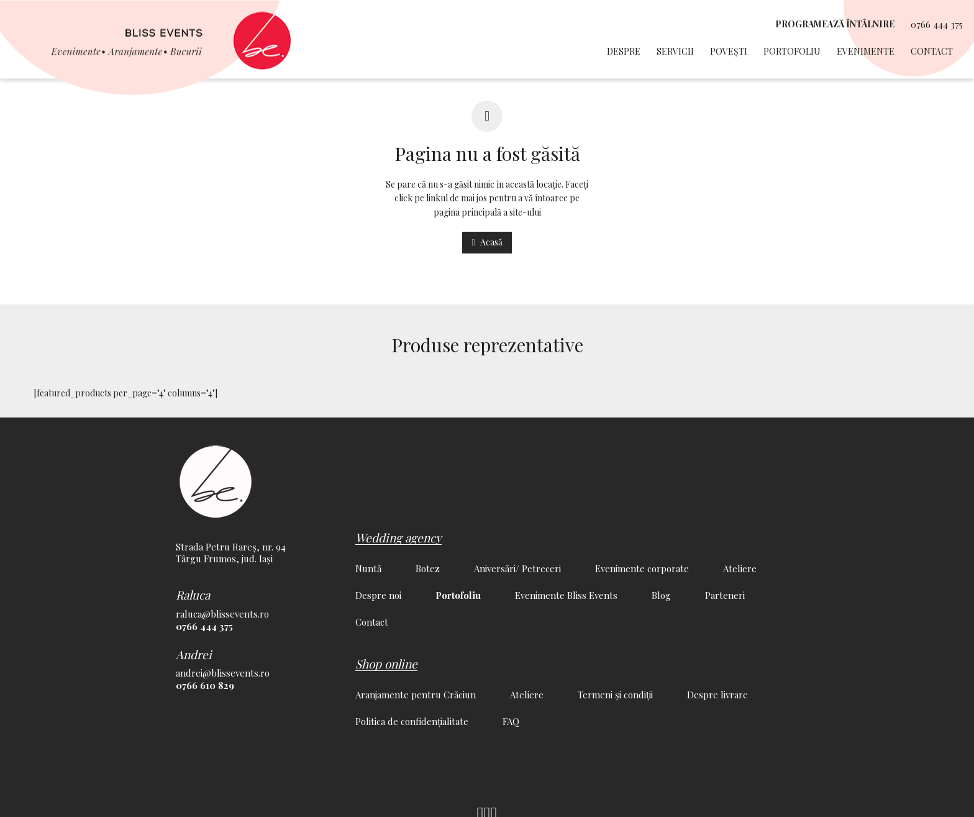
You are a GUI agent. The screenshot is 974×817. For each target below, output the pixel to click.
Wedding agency (398, 537)
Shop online (386, 663)
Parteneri (725, 595)
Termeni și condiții (615, 694)
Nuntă (368, 568)
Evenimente (865, 51)
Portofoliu (792, 51)
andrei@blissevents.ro (223, 673)
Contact (932, 51)
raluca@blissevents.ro (222, 614)
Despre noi (378, 595)
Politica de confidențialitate (411, 721)
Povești (728, 51)
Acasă (486, 242)
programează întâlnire (834, 24)
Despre (623, 51)
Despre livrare (717, 694)
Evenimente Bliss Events (566, 595)
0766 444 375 (937, 24)
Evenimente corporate (642, 568)
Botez (428, 568)
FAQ (511, 721)
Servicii (675, 51)
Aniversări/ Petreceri (517, 568)
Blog (661, 595)
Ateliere (740, 568)
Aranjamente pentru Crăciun (415, 694)
